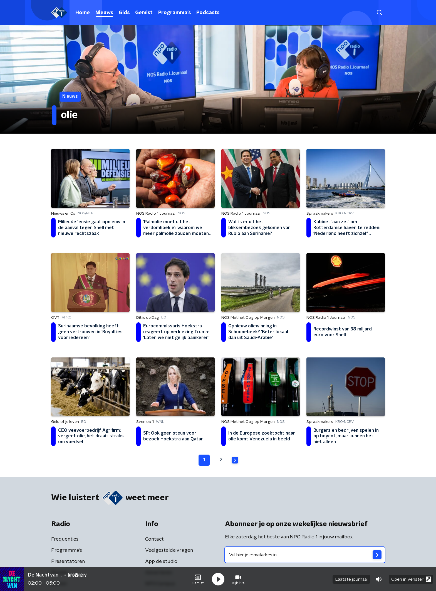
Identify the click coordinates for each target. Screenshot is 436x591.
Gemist (144, 12)
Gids (124, 12)
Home (82, 12)
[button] (198, 579)
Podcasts (207, 12)
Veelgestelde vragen (169, 550)
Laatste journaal (351, 579)
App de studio (161, 561)
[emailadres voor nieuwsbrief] (305, 555)
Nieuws (104, 12)
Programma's (174, 12)
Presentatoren (68, 561)
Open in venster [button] (411, 579)
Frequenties (64, 539)
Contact (154, 539)
